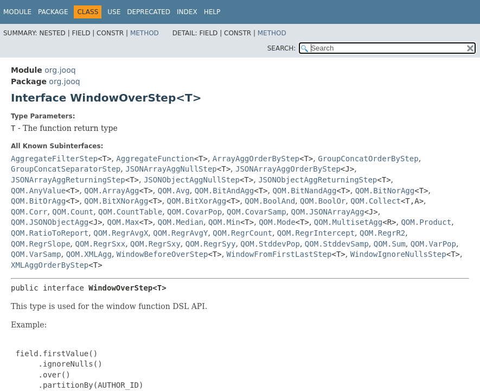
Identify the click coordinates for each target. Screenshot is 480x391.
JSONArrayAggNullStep (171, 169)
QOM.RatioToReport (49, 233)
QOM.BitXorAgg (197, 201)
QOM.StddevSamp (337, 243)
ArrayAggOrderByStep (256, 158)
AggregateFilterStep (54, 158)
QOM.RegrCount (242, 233)
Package (53, 12)
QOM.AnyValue (38, 190)
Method (144, 33)
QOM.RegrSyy (210, 243)
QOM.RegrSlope (41, 243)
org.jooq (59, 70)
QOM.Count (72, 211)
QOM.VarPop (433, 243)
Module (17, 12)
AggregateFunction (155, 158)
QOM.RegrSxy (155, 243)
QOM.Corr (29, 211)
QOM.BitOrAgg (38, 201)
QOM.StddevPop (270, 243)
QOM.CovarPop (194, 211)
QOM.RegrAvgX (120, 233)
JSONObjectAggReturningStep (317, 179)
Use (113, 12)
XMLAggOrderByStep (49, 265)
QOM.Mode (277, 222)
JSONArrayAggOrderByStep (288, 169)
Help (212, 12)
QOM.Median (180, 222)
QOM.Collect (375, 201)
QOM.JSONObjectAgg (49, 222)
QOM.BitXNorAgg (116, 201)
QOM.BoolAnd (270, 201)
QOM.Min (224, 222)
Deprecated (148, 12)
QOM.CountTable (130, 211)
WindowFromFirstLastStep (279, 254)
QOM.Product (426, 222)
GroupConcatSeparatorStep (65, 169)
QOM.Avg (174, 190)
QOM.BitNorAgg (385, 190)
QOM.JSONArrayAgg (327, 211)
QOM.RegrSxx (100, 243)
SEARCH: (281, 48)
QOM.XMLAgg (89, 254)
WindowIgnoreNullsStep (398, 254)
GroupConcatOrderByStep (368, 158)
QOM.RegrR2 (382, 233)
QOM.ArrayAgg (111, 190)
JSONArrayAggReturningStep (68, 179)
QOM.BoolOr (322, 201)
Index (187, 12)
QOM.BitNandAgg (304, 190)
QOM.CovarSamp (256, 211)
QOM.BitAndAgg (224, 190)
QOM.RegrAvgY (180, 233)
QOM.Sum (390, 243)
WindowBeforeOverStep (162, 254)
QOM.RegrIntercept (316, 233)
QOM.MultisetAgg (348, 222)
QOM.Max (123, 222)
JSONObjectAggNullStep (192, 179)
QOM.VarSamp (36, 254)
